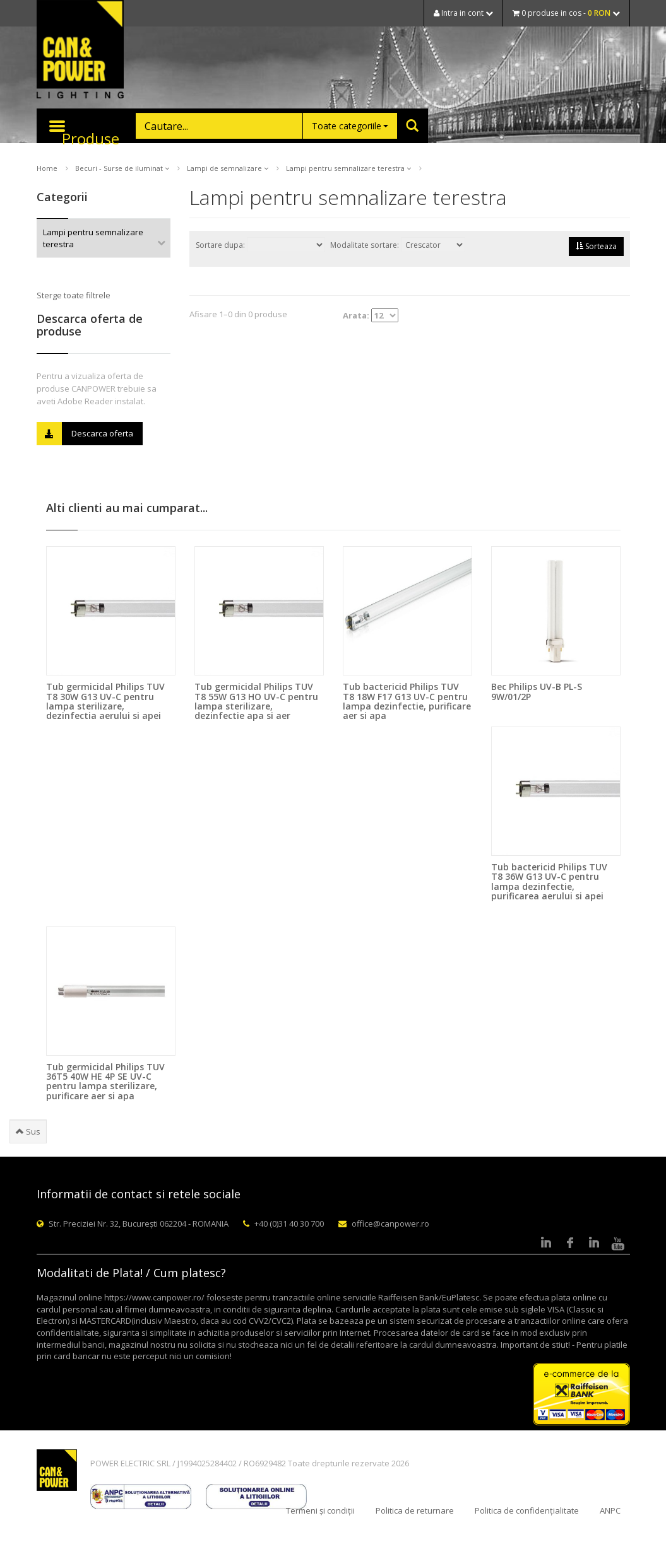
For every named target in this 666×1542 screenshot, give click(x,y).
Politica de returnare (415, 1510)
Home (47, 168)
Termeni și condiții (320, 1510)
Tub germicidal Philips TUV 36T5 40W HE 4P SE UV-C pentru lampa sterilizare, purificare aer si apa (105, 1081)
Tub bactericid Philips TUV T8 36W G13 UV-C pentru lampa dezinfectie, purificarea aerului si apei (549, 881)
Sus (28, 1131)
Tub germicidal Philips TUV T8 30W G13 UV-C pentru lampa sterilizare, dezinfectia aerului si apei (105, 700)
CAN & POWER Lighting (80, 50)
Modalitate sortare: (397, 244)
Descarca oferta (85, 433)
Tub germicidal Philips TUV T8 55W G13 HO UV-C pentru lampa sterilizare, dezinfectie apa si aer (256, 700)
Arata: (370, 315)
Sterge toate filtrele (73, 295)
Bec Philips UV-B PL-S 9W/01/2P (536, 691)
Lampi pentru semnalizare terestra (348, 168)
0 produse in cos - (566, 13)
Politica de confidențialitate (527, 1510)
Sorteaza (596, 246)
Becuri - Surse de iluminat (122, 168)
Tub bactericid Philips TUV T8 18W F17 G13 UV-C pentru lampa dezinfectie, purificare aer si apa (407, 700)
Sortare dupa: (260, 244)
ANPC (610, 1510)
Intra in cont (463, 13)
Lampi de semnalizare (227, 168)
